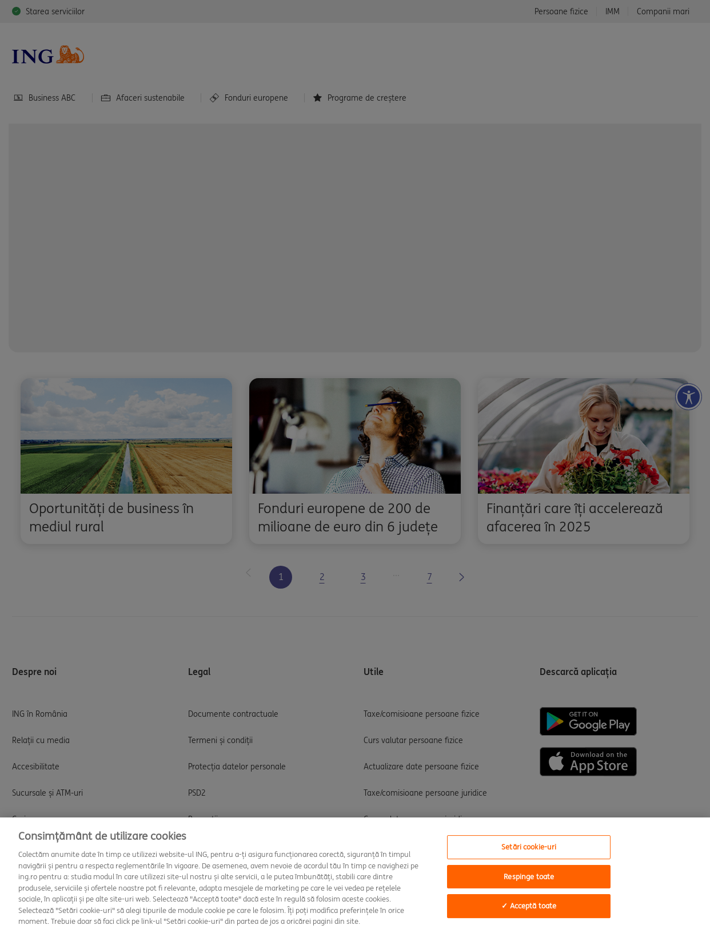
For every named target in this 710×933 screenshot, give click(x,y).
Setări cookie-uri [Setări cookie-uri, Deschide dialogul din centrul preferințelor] (528, 847)
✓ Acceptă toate (528, 906)
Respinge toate (529, 877)
